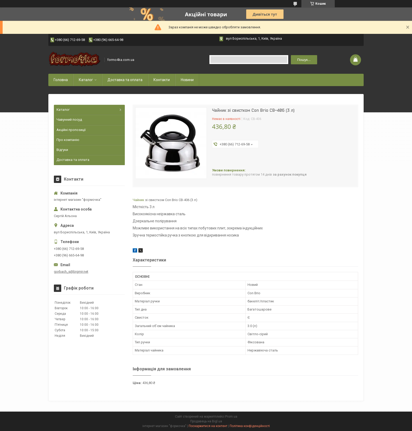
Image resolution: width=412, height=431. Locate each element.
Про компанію (67, 140)
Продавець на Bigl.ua (206, 421)
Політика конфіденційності (250, 426)
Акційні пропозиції (71, 130)
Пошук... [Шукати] (304, 60)
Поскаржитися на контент (208, 426)
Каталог (86, 80)
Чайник (138, 200)
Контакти (161, 80)
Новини (187, 80)
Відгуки (62, 150)
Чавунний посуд (69, 120)
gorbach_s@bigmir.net (71, 272)
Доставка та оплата (124, 80)
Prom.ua (231, 416)
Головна (61, 80)
